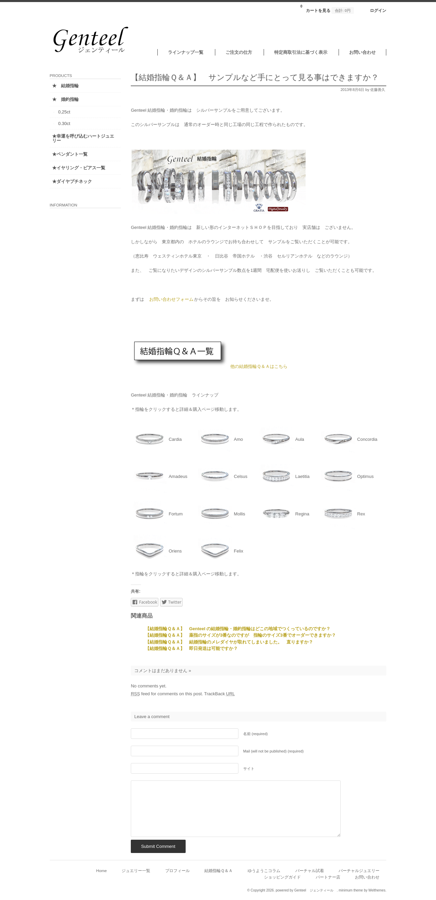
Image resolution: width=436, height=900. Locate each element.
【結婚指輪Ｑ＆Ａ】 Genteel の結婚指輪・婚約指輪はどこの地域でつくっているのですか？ (236, 628)
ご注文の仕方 (237, 52)
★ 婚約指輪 (66, 99)
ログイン (377, 10)
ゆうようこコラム (262, 870)
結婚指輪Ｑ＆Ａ (217, 870)
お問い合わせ (361, 52)
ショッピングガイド (281, 877)
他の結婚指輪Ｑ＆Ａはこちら (257, 366)
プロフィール (176, 870)
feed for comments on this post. (165, 693)
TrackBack (218, 693)
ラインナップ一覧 (184, 52)
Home (100, 870)
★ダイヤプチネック (73, 181)
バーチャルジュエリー (357, 870)
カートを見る (326, 8)
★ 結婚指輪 (66, 85)
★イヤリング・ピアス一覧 (80, 167)
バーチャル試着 (308, 870)
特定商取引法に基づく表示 (299, 52)
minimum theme (349, 890)
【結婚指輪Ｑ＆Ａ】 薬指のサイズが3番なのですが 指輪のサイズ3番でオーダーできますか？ (239, 635)
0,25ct (66, 111)
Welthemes (375, 890)
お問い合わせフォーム (170, 299)
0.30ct (66, 123)
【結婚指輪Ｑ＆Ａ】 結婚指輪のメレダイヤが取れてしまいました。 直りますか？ (228, 642)
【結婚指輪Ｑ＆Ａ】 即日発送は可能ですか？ (190, 648)
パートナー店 (326, 877)
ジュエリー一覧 (134, 870)
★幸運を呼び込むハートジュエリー (80, 138)
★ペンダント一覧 (71, 154)
